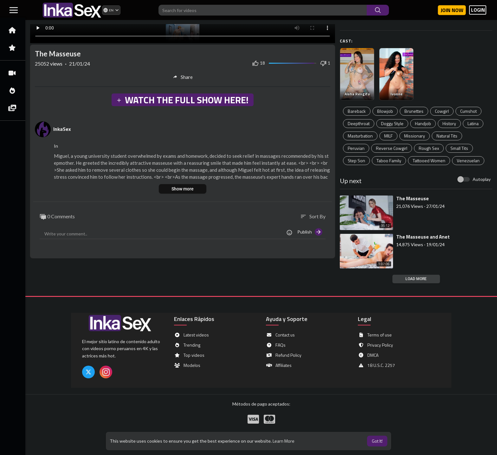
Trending (187, 345)
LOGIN (478, 10)
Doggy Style (392, 123)
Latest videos (191, 335)
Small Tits (459, 148)
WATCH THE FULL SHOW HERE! (182, 99)
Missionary (414, 135)
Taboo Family (389, 160)
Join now (452, 10)
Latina (473, 123)
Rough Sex (429, 148)
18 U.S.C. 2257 (376, 365)
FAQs (276, 345)
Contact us (280, 335)
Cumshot (468, 111)
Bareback (357, 111)
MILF (388, 135)
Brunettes (413, 111)
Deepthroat (359, 123)
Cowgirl (442, 111)
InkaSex (62, 129)
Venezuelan (468, 160)
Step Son (356, 160)
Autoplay (482, 179)
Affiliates (279, 365)
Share (183, 77)
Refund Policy (283, 355)
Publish (309, 232)
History (449, 123)
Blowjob (385, 111)
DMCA (368, 355)
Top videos (189, 355)
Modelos (187, 365)
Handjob (423, 123)
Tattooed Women (429, 160)
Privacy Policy (375, 345)
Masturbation (360, 135)
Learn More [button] (283, 441)
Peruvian (356, 148)
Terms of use (375, 335)
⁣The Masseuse (412, 198)
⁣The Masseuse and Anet (423, 236)
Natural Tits (446, 135)
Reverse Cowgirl (391, 148)
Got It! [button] (377, 441)
